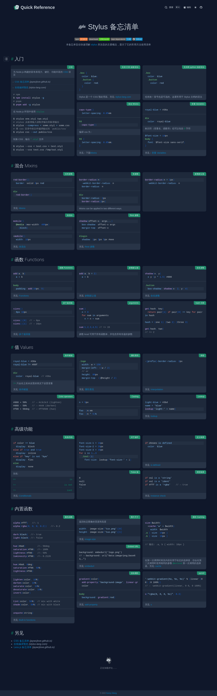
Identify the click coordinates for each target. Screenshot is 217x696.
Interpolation (157, 389)
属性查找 (89, 389)
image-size (90, 539)
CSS (65, 72)
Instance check (158, 496)
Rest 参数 (90, 246)
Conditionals (25, 496)
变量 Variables (159, 153)
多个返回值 (24, 334)
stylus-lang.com (123, 97)
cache (158, 566)
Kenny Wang (111, 693)
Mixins (93, 153)
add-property (91, 604)
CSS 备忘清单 (22, 82)
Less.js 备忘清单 (22, 647)
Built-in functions (27, 620)
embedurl (89, 566)
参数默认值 (90, 296)
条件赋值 (23, 389)
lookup (154, 416)
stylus (94, 44)
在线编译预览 (21, 87)
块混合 (22, 246)
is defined (155, 465)
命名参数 (155, 296)
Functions (24, 296)
